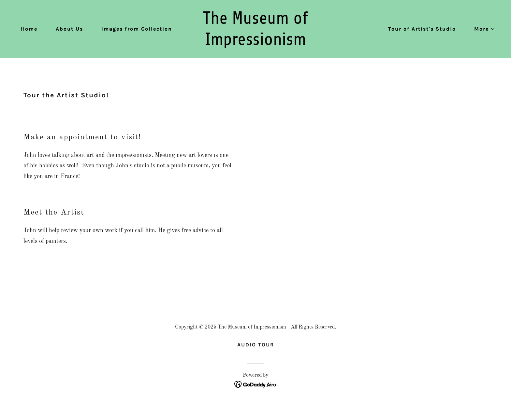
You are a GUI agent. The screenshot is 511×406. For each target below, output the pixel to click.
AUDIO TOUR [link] (255, 345)
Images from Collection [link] (136, 29)
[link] (256, 43)
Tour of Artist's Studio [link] (422, 29)
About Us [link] (69, 29)
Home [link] (29, 29)
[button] (482, 29)
